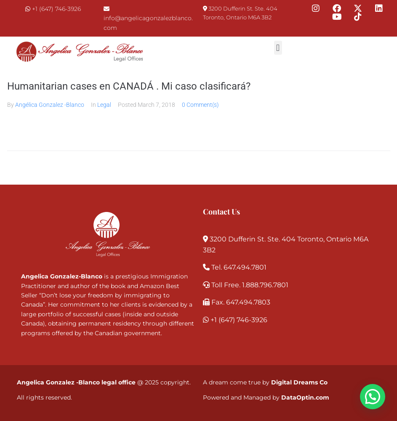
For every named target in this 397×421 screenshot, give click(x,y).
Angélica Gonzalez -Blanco (49, 104)
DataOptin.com (305, 397)
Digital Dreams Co (299, 382)
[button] (278, 48)
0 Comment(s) (200, 104)
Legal (104, 104)
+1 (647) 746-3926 (56, 9)
